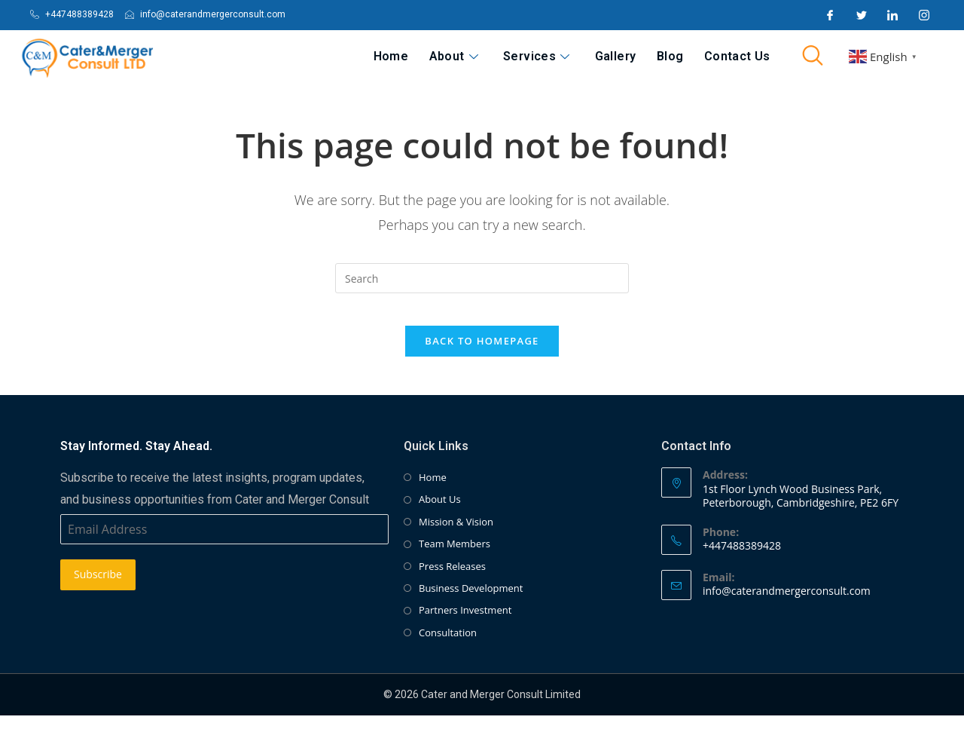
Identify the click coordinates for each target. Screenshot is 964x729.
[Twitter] (861, 15)
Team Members (454, 557)
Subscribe (98, 588)
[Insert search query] (482, 278)
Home (438, 56)
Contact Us (741, 56)
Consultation (448, 646)
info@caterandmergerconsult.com (787, 604)
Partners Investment (465, 624)
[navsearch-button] (812, 56)
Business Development (471, 601)
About (492, 56)
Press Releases (452, 580)
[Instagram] (924, 15)
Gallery (636, 56)
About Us (440, 513)
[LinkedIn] (892, 15)
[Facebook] (830, 15)
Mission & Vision (456, 535)
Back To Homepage (481, 354)
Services (566, 56)
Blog (683, 56)
